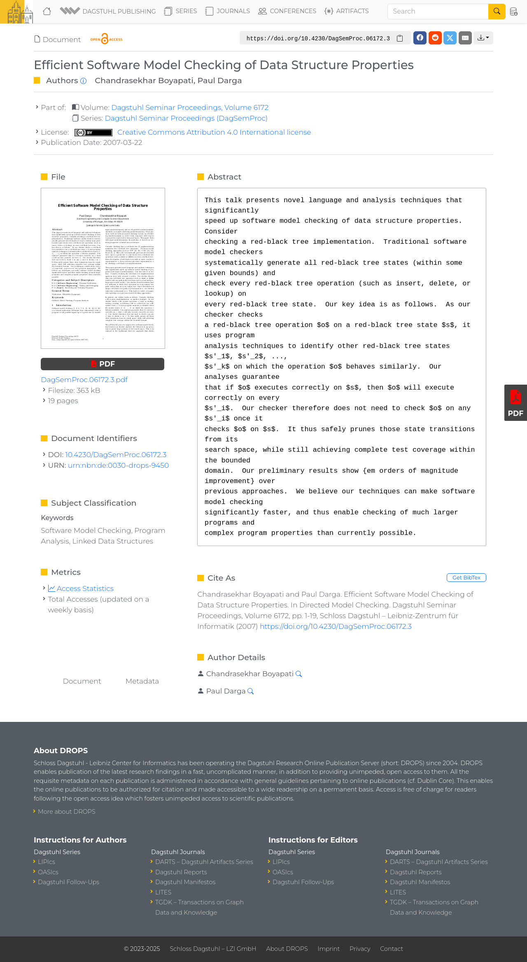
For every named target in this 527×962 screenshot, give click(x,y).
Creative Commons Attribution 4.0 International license (193, 132)
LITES (163, 892)
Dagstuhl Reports (181, 872)
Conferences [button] (287, 11)
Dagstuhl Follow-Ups (68, 882)
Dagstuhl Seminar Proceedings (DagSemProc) (186, 118)
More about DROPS (67, 811)
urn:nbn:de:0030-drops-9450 (118, 465)
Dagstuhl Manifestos (185, 882)
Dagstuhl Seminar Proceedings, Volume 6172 (189, 107)
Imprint (328, 949)
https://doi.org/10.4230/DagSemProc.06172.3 (336, 626)
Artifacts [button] (346, 11)
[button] (108, 11)
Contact (391, 949)
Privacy (360, 949)
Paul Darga (219, 80)
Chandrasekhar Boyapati (144, 80)
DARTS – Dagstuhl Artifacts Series (204, 862)
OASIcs (48, 872)
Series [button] (180, 11)
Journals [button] (227, 11)
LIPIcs (46, 862)
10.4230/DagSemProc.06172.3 (116, 454)
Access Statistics (81, 588)
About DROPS (287, 949)
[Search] (438, 11)
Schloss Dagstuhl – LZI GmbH (213, 949)
